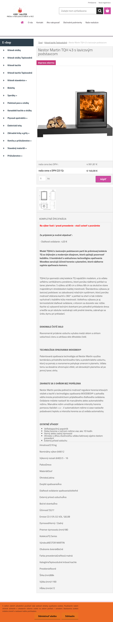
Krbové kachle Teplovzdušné (55, 42)
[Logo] (20, 11)
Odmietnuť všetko (47, 616)
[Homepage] (22, 22)
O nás (30, 22)
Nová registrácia (104, 2)
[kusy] (42, 178)
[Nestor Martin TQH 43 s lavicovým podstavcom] (75, 67)
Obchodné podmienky (72, 22)
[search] (99, 10)
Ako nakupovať (53, 22)
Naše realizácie (91, 22)
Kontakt (39, 22)
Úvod (40, 42)
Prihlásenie (92, 2)
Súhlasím (70, 616)
